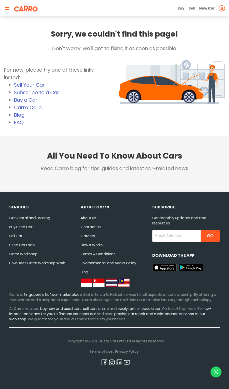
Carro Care (28, 107)
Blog (19, 114)
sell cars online (96, 308)
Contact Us (91, 226)
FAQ (19, 122)
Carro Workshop (23, 253)
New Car (207, 8)
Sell (191, 8)
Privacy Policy (127, 351)
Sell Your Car (29, 84)
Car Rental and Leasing (29, 217)
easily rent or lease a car (139, 308)
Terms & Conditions (98, 253)
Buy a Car (26, 99)
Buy (181, 8)
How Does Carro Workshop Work (37, 263)
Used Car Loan (22, 244)
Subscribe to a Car (36, 92)
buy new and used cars (61, 308)
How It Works (92, 244)
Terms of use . (101, 351)
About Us (88, 217)
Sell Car (15, 235)
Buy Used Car (20, 226)
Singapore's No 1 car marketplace (53, 294)
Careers (88, 235)
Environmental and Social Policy (108, 263)
